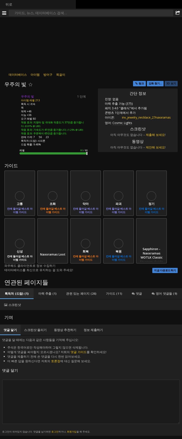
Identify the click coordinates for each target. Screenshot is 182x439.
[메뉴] (4, 13)
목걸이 (60, 74)
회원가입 (71, 431)
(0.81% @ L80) (32, 126)
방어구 (47, 74)
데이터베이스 (18, 74)
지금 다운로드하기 (165, 270)
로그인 (54, 431)
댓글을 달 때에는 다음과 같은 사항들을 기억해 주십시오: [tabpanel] (91, 386)
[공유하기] (177, 13)
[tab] (17, 293)
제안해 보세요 (155, 147)
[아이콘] (11, 99)
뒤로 (8, 4)
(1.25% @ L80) (75, 129)
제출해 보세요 (155, 135)
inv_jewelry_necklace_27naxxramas (143, 117)
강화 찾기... (155, 83)
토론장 (55, 361)
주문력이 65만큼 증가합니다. (50, 133)
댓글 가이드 (79, 352)
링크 (141, 83)
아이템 (35, 74)
